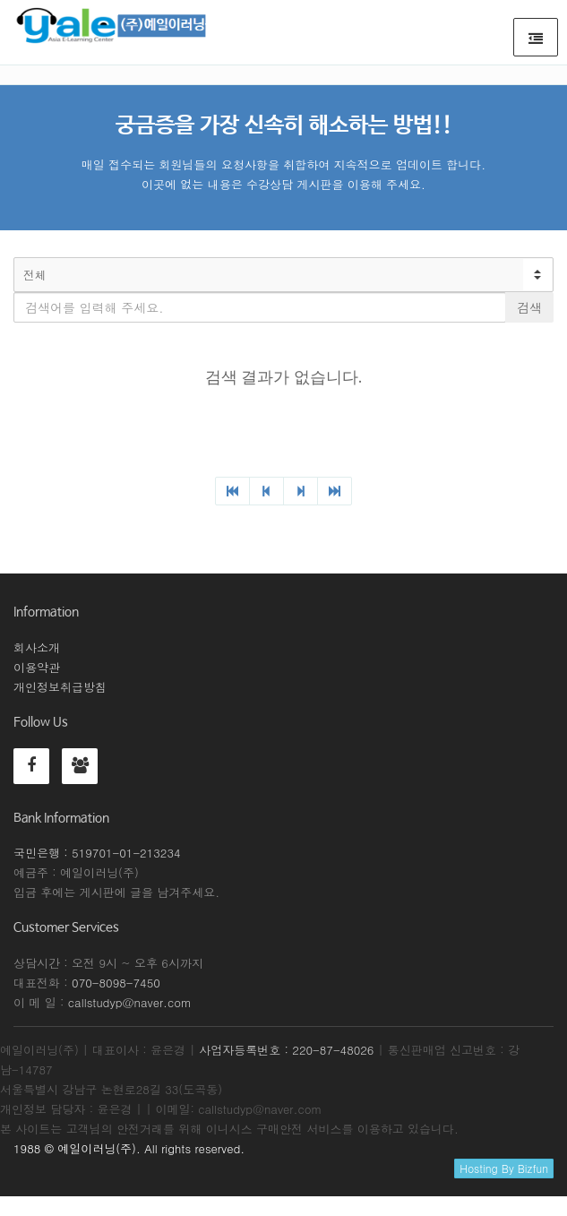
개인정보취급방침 (60, 686)
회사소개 (36, 647)
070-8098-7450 (116, 982)
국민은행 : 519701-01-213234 (97, 852)
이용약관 (36, 667)
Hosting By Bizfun (504, 1168)
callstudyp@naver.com (130, 1002)
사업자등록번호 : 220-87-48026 (286, 1049)
